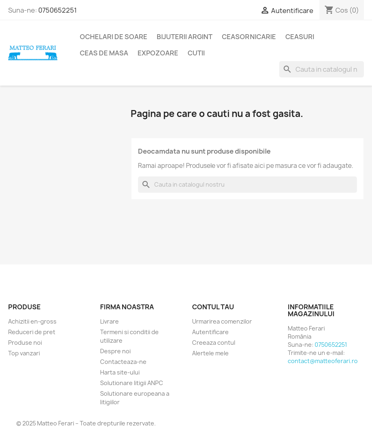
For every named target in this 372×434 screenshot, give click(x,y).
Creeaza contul (213, 342)
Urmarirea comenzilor (222, 321)
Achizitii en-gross (32, 321)
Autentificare (210, 332)
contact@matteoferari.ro (323, 361)
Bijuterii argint (184, 36)
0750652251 (57, 10)
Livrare (109, 321)
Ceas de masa (104, 52)
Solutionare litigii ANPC (131, 383)
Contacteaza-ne (123, 362)
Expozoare (158, 52)
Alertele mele (210, 353)
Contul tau (213, 306)
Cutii (196, 52)
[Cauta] (321, 69)
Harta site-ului (120, 372)
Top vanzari (24, 353)
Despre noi (115, 351)
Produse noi (25, 342)
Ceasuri (299, 36)
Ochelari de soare (113, 36)
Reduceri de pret (31, 332)
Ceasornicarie (249, 36)
